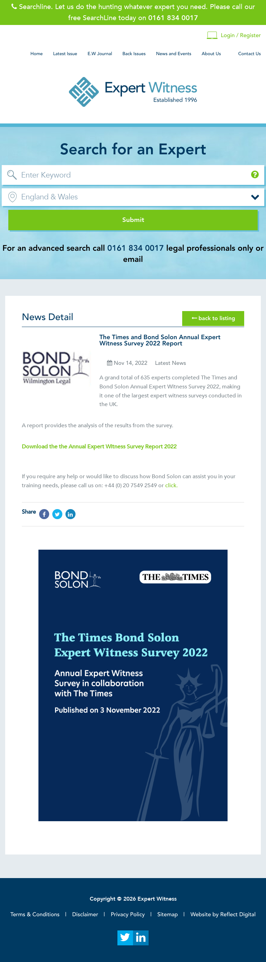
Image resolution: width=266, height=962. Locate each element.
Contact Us (249, 54)
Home (36, 54)
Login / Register (234, 36)
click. (171, 485)
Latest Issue (65, 54)
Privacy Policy (128, 914)
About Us (211, 54)
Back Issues (134, 54)
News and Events (173, 54)
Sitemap (167, 914)
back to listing (213, 318)
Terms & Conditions (35, 914)
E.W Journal (100, 54)
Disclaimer (85, 914)
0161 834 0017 (135, 248)
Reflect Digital (238, 914)
